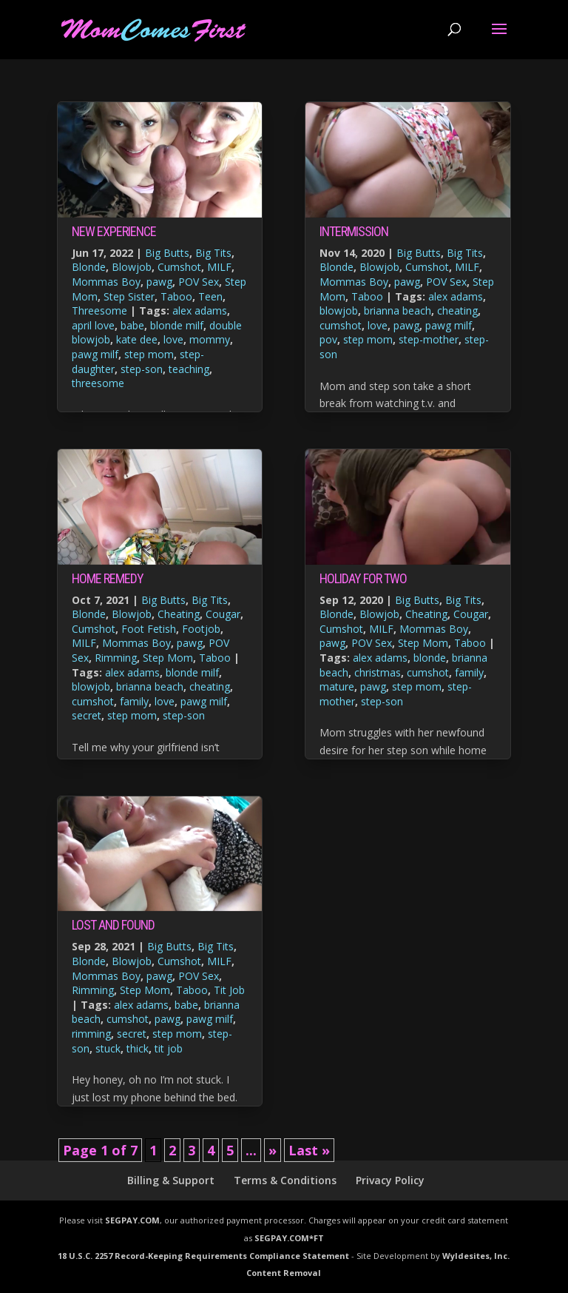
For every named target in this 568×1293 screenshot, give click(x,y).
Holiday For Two (363, 578)
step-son (142, 369)
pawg (159, 282)
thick (137, 1048)
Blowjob (132, 267)
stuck (108, 1048)
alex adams (199, 310)
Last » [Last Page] (309, 1150)
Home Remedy (107, 578)
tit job (169, 1048)
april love (93, 325)
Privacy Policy (390, 1180)
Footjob (201, 629)
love (173, 339)
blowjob (91, 686)
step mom (149, 354)
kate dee (137, 339)
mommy (209, 339)
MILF (219, 267)
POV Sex (198, 282)
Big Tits (213, 253)
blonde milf (176, 325)
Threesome (99, 310)
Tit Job (229, 990)
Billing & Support (170, 1180)
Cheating (179, 614)
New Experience (114, 231)
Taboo (176, 296)
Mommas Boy (106, 282)
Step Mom (168, 658)
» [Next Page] (272, 1150)
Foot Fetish (148, 629)
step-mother (429, 339)
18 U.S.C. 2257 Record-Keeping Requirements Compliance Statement (203, 1255)
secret (86, 715)
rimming (91, 1034)
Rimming (116, 658)
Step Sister (129, 296)
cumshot (93, 701)
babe (132, 325)
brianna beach (149, 686)
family (134, 701)
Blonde (89, 267)
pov (328, 339)
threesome (98, 383)
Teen (210, 296)
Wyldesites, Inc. (476, 1255)
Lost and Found (113, 925)
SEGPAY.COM (132, 1220)
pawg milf (95, 354)
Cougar (223, 614)
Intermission (354, 231)
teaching (189, 369)
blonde (429, 658)
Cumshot (179, 267)
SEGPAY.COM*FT (289, 1237)
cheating (209, 686)
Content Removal (283, 1272)
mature (337, 686)
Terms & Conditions (285, 1180)
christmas (377, 672)
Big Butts (167, 253)
